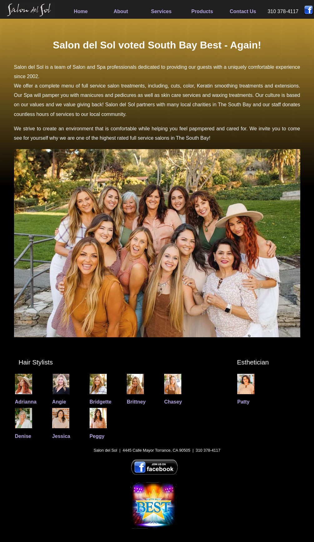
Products (202, 11)
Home (81, 11)
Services (161, 11)
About (121, 11)
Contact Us (243, 11)
